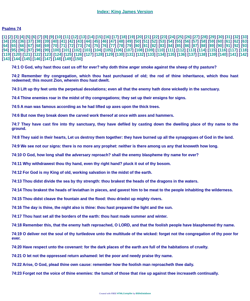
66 (22, 46)
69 (46, 46)
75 (96, 46)
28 (204, 37)
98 (38, 50)
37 (30, 41)
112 (181, 50)
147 (47, 59)
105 (108, 50)
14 (91, 37)
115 (212, 50)
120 (17, 54)
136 (181, 54)
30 (220, 37)
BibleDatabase (143, 293)
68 (38, 46)
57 (195, 41)
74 (88, 46)
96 (22, 50)
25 (180, 37)
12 (75, 37)
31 (228, 37)
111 (170, 50)
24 (172, 37)
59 (211, 41)
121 (27, 54)
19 (131, 37)
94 (5, 50)
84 (170, 46)
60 (220, 41)
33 (244, 37)
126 (78, 54)
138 (202, 54)
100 (56, 50)
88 (203, 46)
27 (196, 37)
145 (27, 59)
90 (220, 46)
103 (87, 50)
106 (118, 50)
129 (109, 54)
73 (79, 46)
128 (99, 54)
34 (5, 41)
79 (129, 46)
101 (66, 50)
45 (96, 41)
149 (67, 59)
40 (55, 41)
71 (63, 46)
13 (83, 37)
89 (211, 46)
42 (71, 41)
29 (212, 37)
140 (223, 54)
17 (115, 37)
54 (170, 41)
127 (89, 54)
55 (179, 41)
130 (120, 54)
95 (13, 50)
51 (146, 41)
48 (121, 41)
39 (46, 41)
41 (63, 41)
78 (121, 46)
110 (160, 50)
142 (243, 54)
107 (129, 50)
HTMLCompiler (125, 293)
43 (79, 41)
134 (161, 54)
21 (148, 37)
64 (5, 46)
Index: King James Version (125, 11)
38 (38, 41)
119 (6, 54)
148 (57, 59)
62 (236, 41)
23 (164, 37)
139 (212, 54)
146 (37, 59)
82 (154, 46)
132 (140, 54)
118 (243, 50)
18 (123, 37)
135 (171, 54)
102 (76, 50)
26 (188, 37)
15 (99, 37)
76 (104, 46)
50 (137, 41)
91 (228, 46)
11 (66, 37)
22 (156, 37)
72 (71, 46)
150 (78, 59)
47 (112, 41)
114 (201, 50)
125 (68, 54)
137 (192, 54)
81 (146, 46)
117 (233, 50)
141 (233, 54)
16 (107, 37)
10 (58, 37)
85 (179, 46)
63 (244, 41)
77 (112, 46)
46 (104, 41)
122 (37, 54)
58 (203, 41)
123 (47, 54)
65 (13, 46)
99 (46, 50)
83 (162, 46)
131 (130, 54)
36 (22, 41)
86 (187, 46)
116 (222, 50)
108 (139, 50)
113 (191, 50)
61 (228, 41)
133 (150, 54)
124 (58, 54)
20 (139, 37)
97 (30, 50)
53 (162, 41)
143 (6, 59)
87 (195, 46)
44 (88, 41)
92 (236, 46)
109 (149, 50)
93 (244, 46)
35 (13, 41)
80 (137, 46)
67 (30, 46)
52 (154, 41)
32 (236, 37)
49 (129, 41)
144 (16, 59)
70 (55, 46)
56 (187, 41)
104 (97, 50)
